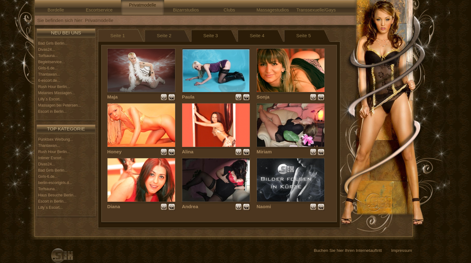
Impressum (401, 250)
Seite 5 (303, 35)
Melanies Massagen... (56, 93)
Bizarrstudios (186, 9)
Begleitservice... (51, 62)
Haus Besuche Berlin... (57, 195)
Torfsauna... (48, 56)
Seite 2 (164, 35)
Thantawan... (49, 74)
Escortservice (99, 9)
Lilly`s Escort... (50, 99)
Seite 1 (117, 35)
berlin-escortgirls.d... (55, 183)
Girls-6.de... (48, 68)
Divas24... (46, 49)
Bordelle (56, 9)
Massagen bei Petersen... (59, 105)
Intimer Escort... (51, 158)
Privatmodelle (142, 4)
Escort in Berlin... (52, 111)
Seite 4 (257, 35)
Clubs (229, 9)
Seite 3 (210, 35)
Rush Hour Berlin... (54, 87)
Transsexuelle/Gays (316, 9)
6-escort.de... (49, 80)
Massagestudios (273, 9)
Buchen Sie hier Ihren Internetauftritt (348, 250)
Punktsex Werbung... (55, 139)
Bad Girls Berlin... (53, 43)
